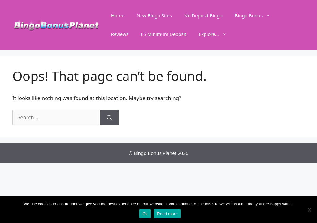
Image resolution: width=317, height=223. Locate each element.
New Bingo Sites (154, 15)
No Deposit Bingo (203, 15)
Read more (167, 214)
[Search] (109, 117)
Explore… (216, 34)
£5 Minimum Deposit (163, 34)
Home (117, 15)
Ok (145, 214)
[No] (309, 210)
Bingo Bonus (256, 15)
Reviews (119, 34)
